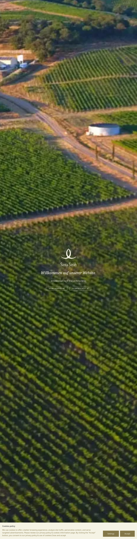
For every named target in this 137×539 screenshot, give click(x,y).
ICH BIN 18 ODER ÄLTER (56, 289)
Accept (127, 533)
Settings (110, 533)
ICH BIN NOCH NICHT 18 (80, 289)
